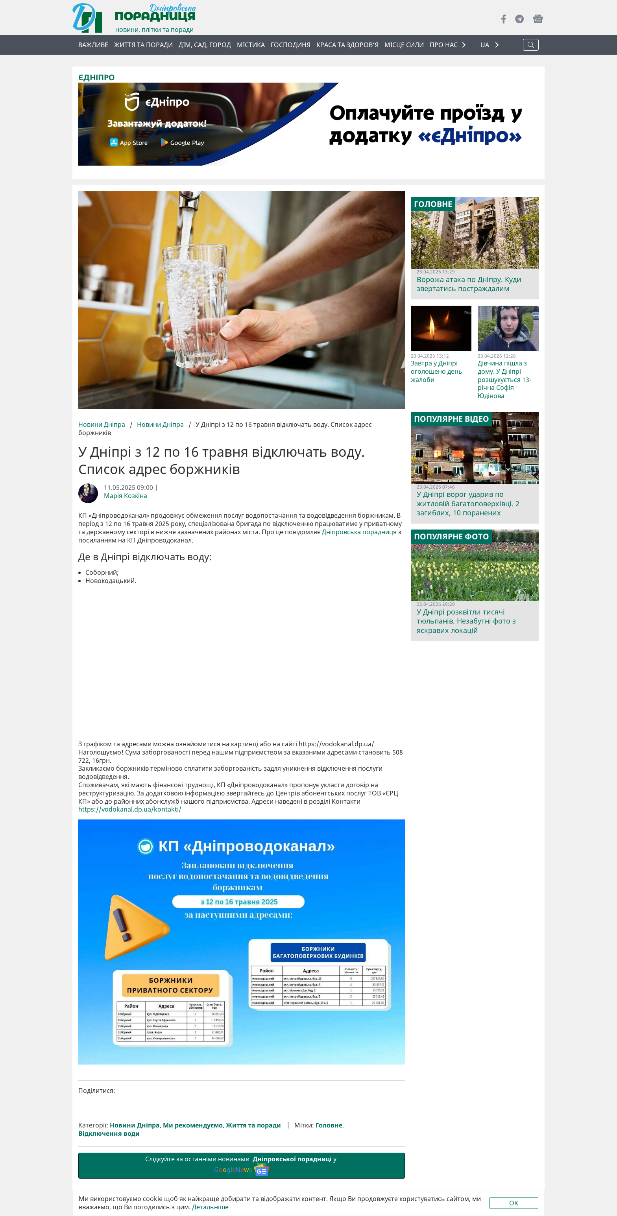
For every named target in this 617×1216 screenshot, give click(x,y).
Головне (329, 1125)
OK (513, 1203)
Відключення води (109, 1133)
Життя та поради (143, 45)
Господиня (290, 45)
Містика (251, 45)
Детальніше (210, 1207)
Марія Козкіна (125, 496)
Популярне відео (451, 419)
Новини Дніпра (102, 424)
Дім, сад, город (205, 45)
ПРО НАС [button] (444, 45)
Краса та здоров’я (347, 45)
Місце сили (404, 45)
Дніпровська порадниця (359, 532)
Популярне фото (451, 536)
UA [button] (485, 45)
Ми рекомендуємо (193, 1125)
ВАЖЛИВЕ (93, 45)
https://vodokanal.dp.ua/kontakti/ (129, 809)
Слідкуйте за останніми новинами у (241, 1165)
